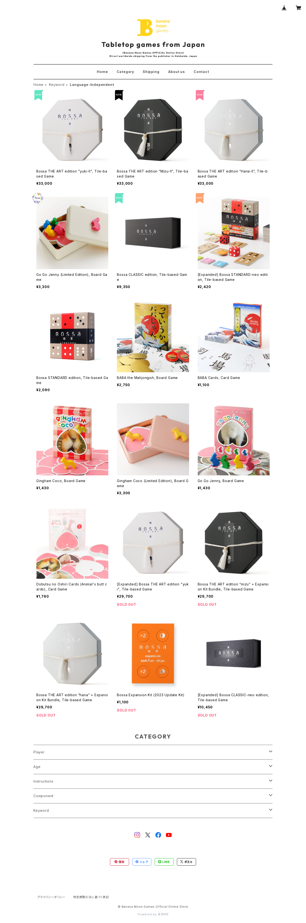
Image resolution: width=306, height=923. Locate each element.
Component (43, 796)
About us (176, 72)
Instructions (43, 781)
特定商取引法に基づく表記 (91, 897)
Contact (201, 72)
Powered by (153, 914)
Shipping (151, 72)
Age (36, 767)
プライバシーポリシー (51, 897)
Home (102, 72)
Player (39, 752)
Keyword (57, 85)
